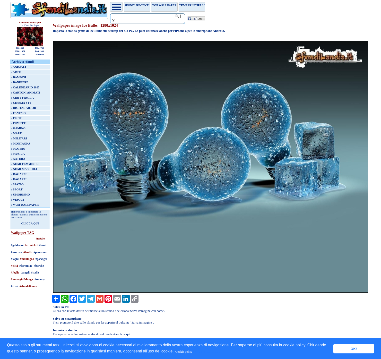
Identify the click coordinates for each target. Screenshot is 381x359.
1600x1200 (20, 54)
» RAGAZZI (18, 179)
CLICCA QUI (30, 223)
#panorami (40, 252)
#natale (40, 238)
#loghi (14, 259)
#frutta (28, 252)
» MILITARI (19, 138)
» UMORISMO (20, 194)
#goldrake (17, 245)
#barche (39, 265)
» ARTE (16, 72)
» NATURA (18, 159)
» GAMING (18, 128)
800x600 (20, 48)
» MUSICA (18, 153)
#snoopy (40, 279)
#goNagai (41, 259)
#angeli (25, 272)
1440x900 (39, 51)
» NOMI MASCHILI (24, 169)
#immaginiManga (22, 279)
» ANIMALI (18, 67)
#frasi (14, 286)
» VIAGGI (17, 199)
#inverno (16, 252)
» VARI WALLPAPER (25, 204)
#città (14, 265)
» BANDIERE (19, 82)
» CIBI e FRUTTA (22, 97)
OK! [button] (353, 349)
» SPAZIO (17, 184)
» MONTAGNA (20, 143)
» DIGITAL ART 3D (23, 108)
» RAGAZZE (19, 174)
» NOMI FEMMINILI (25, 164)
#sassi (42, 245)
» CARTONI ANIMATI (25, 92)
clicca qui (124, 334)
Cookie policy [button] (183, 351)
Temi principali (192, 5)
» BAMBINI (18, 77)
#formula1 (25, 265)
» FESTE (16, 118)
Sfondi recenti (136, 5)
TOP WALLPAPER (164, 5)
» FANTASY (18, 113)
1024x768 (39, 48)
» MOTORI (18, 148)
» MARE (16, 133)
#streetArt (31, 245)
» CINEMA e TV (21, 102)
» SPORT (17, 189)
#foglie (15, 272)
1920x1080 (39, 54)
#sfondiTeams (28, 286)
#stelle (35, 272)
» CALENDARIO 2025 (25, 87)
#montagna (27, 259)
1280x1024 (20, 51)
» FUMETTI (18, 123)
